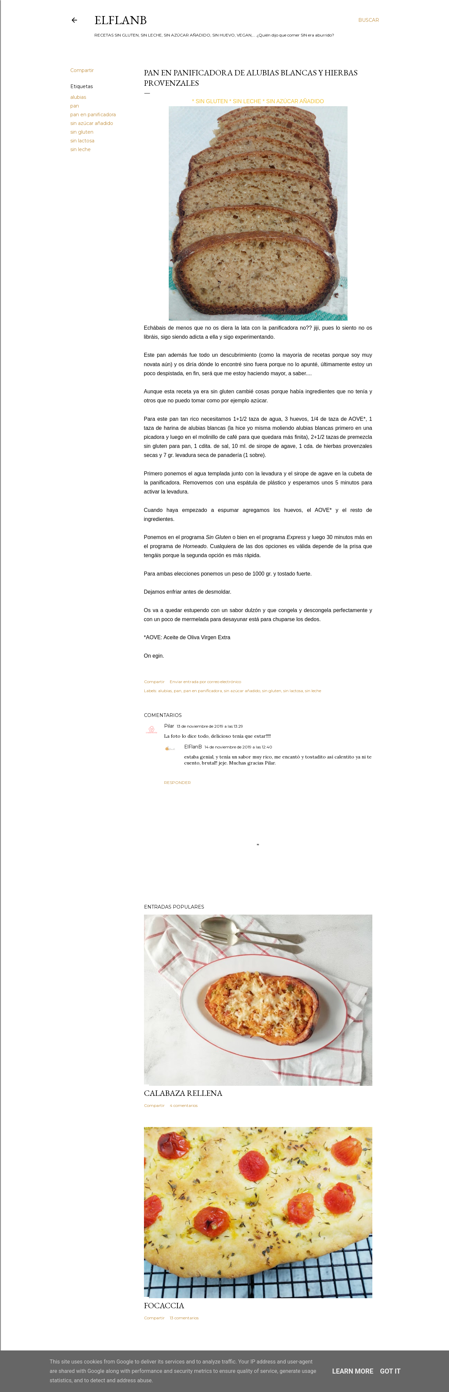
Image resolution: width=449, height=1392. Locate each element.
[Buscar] (368, 20)
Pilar (169, 726)
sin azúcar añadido (91, 123)
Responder (177, 782)
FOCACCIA (164, 1305)
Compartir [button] (82, 70)
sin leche (80, 149)
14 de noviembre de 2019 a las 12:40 (238, 746)
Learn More (352, 1371)
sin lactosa (82, 141)
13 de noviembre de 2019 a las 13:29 (210, 726)
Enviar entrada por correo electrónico (205, 681)
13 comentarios (184, 1317)
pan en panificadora (93, 115)
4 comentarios (184, 1105)
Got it (390, 1371)
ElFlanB (120, 20)
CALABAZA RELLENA (183, 1093)
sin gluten (81, 132)
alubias (78, 97)
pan (74, 106)
